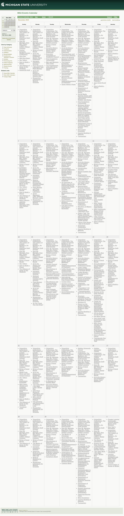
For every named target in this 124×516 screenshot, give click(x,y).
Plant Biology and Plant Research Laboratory (37, 190)
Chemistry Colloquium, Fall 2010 (83, 284)
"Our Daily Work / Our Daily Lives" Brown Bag (84, 183)
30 (8, 27)
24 (9, 25)
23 (8, 25)
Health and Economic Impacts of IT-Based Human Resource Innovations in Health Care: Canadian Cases (99, 285)
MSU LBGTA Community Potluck (37, 398)
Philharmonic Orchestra (66, 289)
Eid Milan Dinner (99, 316)
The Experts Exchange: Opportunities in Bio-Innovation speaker (67, 65)
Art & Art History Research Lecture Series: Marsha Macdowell (38, 291)
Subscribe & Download (8, 38)
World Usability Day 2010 (84, 172)
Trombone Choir (22, 407)
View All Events (8, 47)
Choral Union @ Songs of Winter (113, 465)
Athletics (6, 52)
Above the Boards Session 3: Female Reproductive (68, 59)
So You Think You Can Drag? (38, 304)
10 (9, 22)
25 (11, 25)
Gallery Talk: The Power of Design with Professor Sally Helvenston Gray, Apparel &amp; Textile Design (85, 217)
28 (5, 27)
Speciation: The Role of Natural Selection (83, 85)
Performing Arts (8, 61)
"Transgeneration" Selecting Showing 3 (84, 292)
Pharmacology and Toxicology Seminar (68, 54)
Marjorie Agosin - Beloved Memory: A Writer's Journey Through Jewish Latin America (52, 452)
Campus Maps (7, 76)
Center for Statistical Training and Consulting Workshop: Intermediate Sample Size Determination (99, 306)
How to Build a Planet (24, 63)
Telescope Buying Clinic (84, 495)
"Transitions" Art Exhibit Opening (84, 288)
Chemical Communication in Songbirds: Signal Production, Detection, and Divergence (84, 472)
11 (11, 22)
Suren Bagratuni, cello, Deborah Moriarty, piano (38, 196)
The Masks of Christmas (37, 444)
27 (14, 25)
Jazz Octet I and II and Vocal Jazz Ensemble (99, 320)
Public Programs (8, 62)
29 (6, 27)
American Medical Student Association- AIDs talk (38, 454)
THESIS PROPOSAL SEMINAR (68, 179)
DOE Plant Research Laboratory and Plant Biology (38, 393)
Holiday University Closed (84, 349)
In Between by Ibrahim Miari (51, 381)
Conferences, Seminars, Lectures (9, 56)
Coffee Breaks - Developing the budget (83, 273)
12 (12, 22)
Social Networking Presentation (68, 292)
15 (6, 23)
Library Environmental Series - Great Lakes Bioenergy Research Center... (84, 69)
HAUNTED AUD (24, 70)
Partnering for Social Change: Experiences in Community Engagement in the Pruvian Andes (99, 274)
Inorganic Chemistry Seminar (36, 62)
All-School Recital (23, 189)
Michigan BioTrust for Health (84, 438)
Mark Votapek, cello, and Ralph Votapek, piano (51, 291)
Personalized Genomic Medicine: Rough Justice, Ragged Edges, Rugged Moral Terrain (68, 171)
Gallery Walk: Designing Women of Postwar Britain (84, 269)
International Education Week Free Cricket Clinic (68, 278)
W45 (3, 22)
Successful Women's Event (67, 77)
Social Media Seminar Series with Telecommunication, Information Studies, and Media (85, 97)
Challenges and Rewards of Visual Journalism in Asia (68, 449)
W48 (3, 27)
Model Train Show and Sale (24, 373)
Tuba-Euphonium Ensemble (23, 381)
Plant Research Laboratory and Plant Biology (38, 67)
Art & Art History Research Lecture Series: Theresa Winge (52, 387)
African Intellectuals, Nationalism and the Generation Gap (99, 195)
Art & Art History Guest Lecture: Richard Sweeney (68, 460)
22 (6, 25)
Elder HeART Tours (98, 200)
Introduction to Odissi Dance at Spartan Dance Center (113, 59)
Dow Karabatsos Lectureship (52, 59)
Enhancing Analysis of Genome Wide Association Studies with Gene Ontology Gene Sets (85, 197)
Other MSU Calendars (9, 75)
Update (9, 39)
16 (8, 23)
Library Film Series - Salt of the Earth (84, 223)
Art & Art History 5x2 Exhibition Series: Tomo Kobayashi (37, 56)
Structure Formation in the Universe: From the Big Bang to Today (84, 298)
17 (9, 23)
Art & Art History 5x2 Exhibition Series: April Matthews (37, 266)
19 (12, 23)
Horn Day (22, 56)
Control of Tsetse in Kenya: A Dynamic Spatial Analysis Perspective (84, 279)
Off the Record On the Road (99, 313)
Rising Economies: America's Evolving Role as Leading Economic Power (84, 115)
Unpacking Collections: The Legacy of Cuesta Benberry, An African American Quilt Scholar (24, 34)
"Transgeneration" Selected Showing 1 (52, 278)
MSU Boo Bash (24, 58)
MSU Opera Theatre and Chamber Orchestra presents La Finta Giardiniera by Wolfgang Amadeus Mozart (100, 328)
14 (5, 23)
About (20, 510)
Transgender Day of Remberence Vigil (100, 339)
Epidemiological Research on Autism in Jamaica (84, 455)
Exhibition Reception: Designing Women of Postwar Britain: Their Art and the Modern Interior (25, 172)
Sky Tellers (23, 60)
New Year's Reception (112, 427)
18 (11, 23)
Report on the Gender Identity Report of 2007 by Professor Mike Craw (84, 307)
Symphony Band (52, 457)
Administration (8, 50)
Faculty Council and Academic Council (51, 265)
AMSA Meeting (67, 177)
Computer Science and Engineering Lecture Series (99, 65)
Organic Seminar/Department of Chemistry (69, 81)
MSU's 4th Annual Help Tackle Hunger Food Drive (113, 266)
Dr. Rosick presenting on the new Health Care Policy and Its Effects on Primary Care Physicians (84, 448)
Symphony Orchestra (112, 186)
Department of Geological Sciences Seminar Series (84, 90)
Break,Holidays (8, 54)
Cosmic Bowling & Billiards (84, 133)
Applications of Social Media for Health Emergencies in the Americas (68, 455)
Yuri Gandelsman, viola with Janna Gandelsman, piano (52, 68)
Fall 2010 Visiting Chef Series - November (67, 207)
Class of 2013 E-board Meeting (83, 179)
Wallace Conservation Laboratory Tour (83, 210)
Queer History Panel (68, 84)
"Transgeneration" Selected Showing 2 (68, 274)
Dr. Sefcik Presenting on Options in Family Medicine (84, 76)
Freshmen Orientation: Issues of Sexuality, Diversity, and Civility (98, 187)
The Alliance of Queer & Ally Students (24, 67)
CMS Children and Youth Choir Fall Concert (99, 218)
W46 (3, 23)
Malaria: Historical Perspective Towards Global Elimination (38, 182)
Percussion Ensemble (82, 130)
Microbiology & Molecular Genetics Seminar (52, 169)
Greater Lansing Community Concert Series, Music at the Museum (113, 422)
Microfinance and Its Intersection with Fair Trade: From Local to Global (52, 284)
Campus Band (66, 463)
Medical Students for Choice (37, 459)
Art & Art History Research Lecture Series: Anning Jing (38, 73)
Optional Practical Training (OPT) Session (38, 278)
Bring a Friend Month (38, 51)
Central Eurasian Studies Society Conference (24, 52)
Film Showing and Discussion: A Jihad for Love (38, 404)
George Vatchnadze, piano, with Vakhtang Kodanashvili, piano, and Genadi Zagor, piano (99, 462)
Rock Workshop (113, 168)
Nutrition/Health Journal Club (67, 73)
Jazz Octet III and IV (100, 83)
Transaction (82, 136)
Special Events (8, 64)
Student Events (8, 66)
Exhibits (6, 59)
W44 (3, 20)
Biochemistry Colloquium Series (84, 63)
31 (5, 20)
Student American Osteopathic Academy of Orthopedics (84, 490)
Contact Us (25, 510)
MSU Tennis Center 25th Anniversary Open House (98, 205)
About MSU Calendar (9, 73)
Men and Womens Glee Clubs (52, 63)
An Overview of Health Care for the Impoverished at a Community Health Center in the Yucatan (68, 186)
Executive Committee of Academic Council (52, 55)
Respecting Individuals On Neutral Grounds (38, 80)
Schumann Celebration (82, 226)
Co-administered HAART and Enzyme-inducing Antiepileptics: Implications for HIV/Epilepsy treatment (84, 462)
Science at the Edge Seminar (99, 60)
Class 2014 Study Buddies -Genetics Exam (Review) (84, 120)
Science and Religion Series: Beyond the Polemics (99, 79)
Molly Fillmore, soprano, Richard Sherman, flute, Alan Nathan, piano (24, 203)
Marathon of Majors (84, 207)
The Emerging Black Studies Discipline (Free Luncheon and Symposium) (99, 72)
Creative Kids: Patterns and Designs (113, 171)
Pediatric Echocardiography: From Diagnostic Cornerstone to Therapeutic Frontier (84, 57)
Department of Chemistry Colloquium (83, 203)
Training (6, 68)
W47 (3, 25)
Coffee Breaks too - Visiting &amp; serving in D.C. (68, 270)
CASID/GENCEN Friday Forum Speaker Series (99, 448)
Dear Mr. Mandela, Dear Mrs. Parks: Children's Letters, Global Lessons (24, 44)
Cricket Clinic (66, 282)
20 (14, 23)
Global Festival (24, 376)
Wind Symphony (83, 498)
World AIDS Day (67, 438)
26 (12, 25)
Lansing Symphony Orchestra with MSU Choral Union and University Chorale (113, 458)
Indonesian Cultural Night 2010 (113, 182)
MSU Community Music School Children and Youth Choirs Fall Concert (100, 212)
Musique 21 (82, 302)
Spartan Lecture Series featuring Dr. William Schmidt (68, 285)
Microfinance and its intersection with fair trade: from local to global (52, 297)
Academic (6, 49)
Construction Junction (82, 169)
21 (5, 25)
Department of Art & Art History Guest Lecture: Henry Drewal (85, 126)
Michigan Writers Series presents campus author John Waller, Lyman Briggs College (84, 108)
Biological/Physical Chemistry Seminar (52, 274)
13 (14, 22)
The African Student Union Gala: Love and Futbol (113, 177)
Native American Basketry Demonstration (67, 202)
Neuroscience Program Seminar (84, 80)
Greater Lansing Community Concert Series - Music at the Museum (25, 182)
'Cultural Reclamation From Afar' (68, 193)
